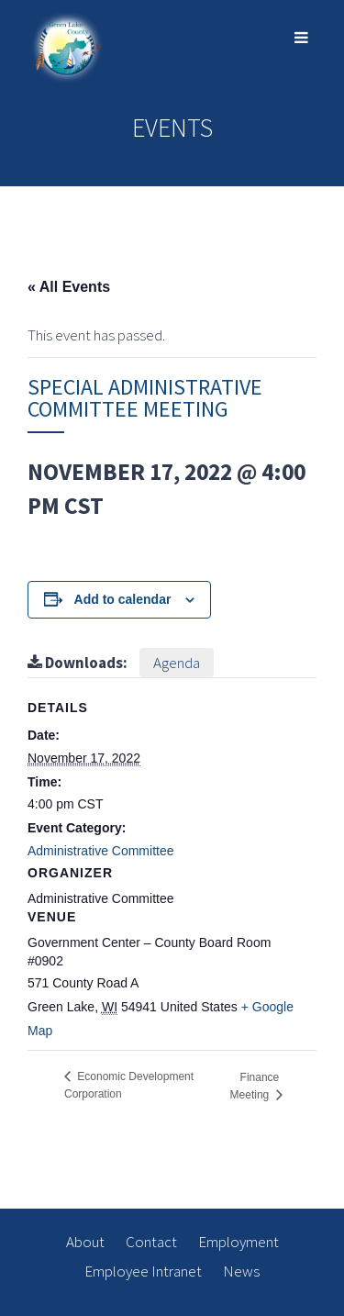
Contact (151, 1242)
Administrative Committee (101, 850)
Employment (238, 1242)
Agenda (176, 662)
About (85, 1242)
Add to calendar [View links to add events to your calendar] (123, 599)
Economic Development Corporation (129, 1085)
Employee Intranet (143, 1271)
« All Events (69, 287)
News (241, 1271)
